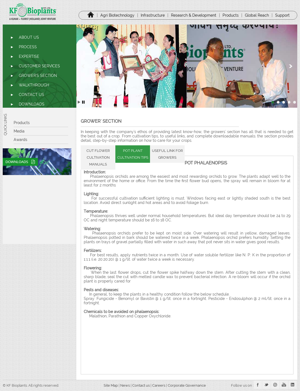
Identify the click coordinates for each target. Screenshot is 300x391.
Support (282, 15)
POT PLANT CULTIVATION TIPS (132, 154)
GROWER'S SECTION (38, 75)
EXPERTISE (29, 56)
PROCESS (28, 47)
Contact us (141, 385)
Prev (83, 66)
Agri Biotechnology (117, 15)
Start (79, 102)
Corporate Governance (187, 385)
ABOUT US (29, 37)
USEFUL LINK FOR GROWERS (167, 154)
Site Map (109, 385)
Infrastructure (153, 15)
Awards (20, 139)
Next (290, 66)
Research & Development (193, 15)
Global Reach (257, 15)
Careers (159, 385)
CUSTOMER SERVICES (39, 66)
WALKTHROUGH (34, 85)
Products (231, 15)
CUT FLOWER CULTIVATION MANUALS (98, 157)
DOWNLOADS (31, 104)
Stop (83, 102)
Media (19, 131)
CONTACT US (31, 94)
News (125, 385)
